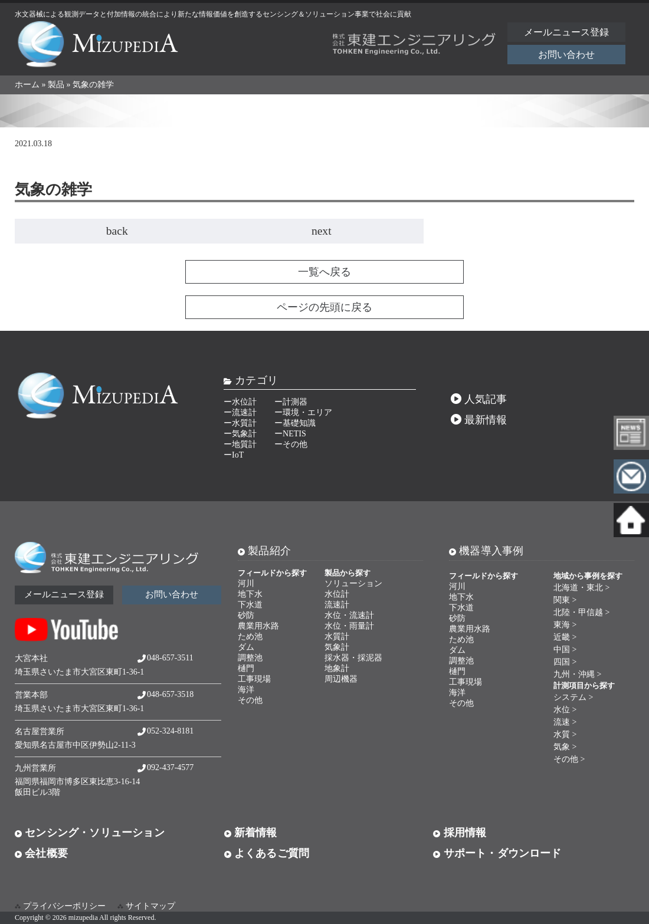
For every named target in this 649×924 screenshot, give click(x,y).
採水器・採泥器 (353, 657)
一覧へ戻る (324, 272)
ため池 (250, 636)
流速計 (336, 604)
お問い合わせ (566, 55)
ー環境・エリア (303, 412)
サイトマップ (150, 906)
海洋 (246, 689)
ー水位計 (240, 401)
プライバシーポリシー (64, 906)
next (322, 231)
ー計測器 (290, 401)
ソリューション (353, 583)
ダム (246, 647)
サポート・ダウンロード (497, 853)
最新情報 (479, 420)
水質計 (336, 636)
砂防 (246, 615)
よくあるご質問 (267, 853)
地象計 (336, 668)
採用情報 (459, 832)
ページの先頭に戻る (324, 307)
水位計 (336, 594)
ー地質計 (240, 444)
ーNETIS (290, 433)
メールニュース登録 (566, 32)
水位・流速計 (349, 615)
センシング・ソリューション (90, 832)
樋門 (246, 668)
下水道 (250, 604)
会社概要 (41, 853)
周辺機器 (341, 679)
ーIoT (234, 455)
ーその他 (290, 444)
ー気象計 (240, 433)
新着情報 (250, 832)
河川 (246, 583)
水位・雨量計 (349, 626)
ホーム (27, 84)
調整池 (250, 657)
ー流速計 (240, 412)
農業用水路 (258, 626)
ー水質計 (240, 423)
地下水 (250, 594)
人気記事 (479, 399)
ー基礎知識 (295, 423)
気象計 (336, 647)
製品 (56, 84)
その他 (250, 700)
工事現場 (254, 679)
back (117, 231)
